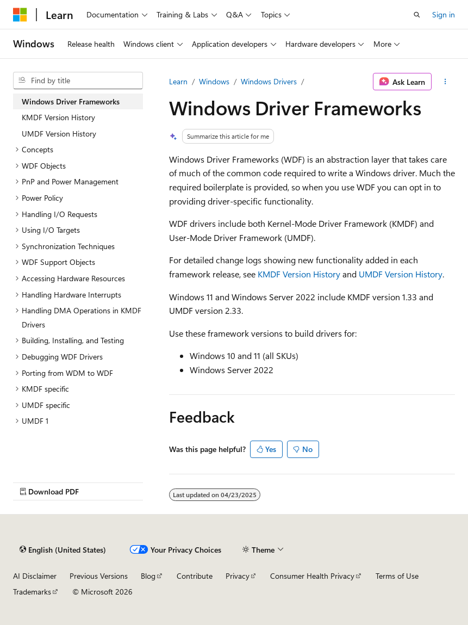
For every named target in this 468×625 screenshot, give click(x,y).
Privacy (237, 576)
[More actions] (445, 81)
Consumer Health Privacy (312, 576)
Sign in (443, 14)
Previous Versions (99, 576)
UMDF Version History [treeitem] (59, 133)
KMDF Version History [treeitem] (58, 117)
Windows (214, 81)
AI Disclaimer (35, 576)
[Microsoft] (20, 15)
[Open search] (417, 14)
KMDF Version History (299, 274)
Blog (148, 576)
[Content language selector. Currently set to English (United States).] (63, 549)
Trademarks (32, 591)
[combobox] (78, 80)
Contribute (195, 576)
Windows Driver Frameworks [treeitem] (71, 101)
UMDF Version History (400, 274)
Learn (178, 81)
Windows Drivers (269, 81)
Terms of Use (397, 576)
